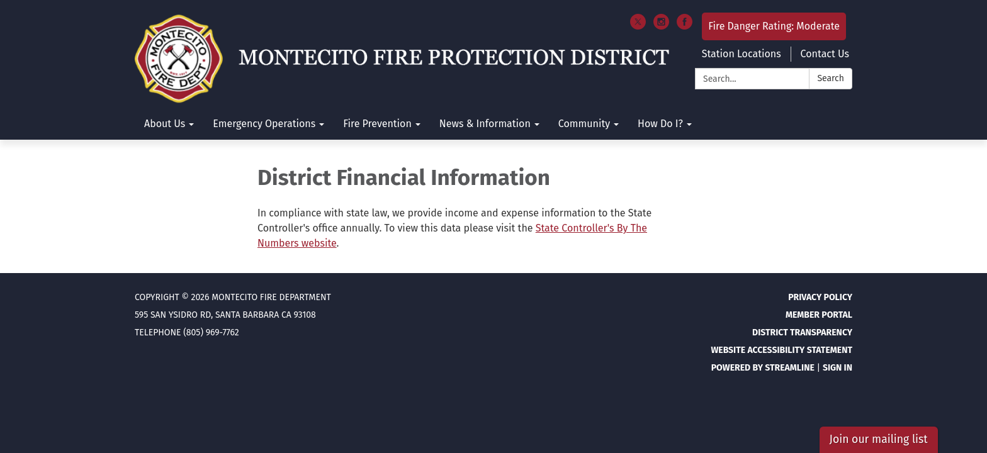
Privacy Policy (820, 297)
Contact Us (825, 54)
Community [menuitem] (584, 124)
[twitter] (638, 26)
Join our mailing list (879, 439)
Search (830, 78)
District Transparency (802, 332)
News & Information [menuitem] (485, 124)
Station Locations (741, 54)
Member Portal (819, 315)
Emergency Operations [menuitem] (264, 124)
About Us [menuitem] (164, 124)
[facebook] (684, 26)
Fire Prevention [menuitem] (377, 124)
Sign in (837, 367)
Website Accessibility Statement (781, 350)
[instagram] (661, 26)
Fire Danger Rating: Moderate (774, 26)
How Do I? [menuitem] (660, 124)
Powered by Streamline (763, 367)
